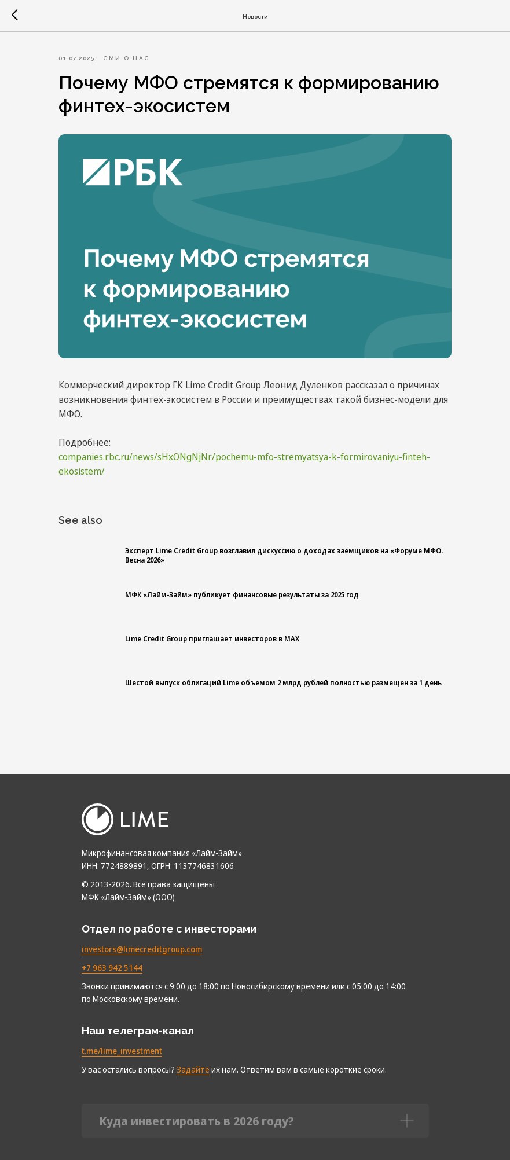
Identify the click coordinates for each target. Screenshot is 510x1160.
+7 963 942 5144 (112, 960)
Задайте (193, 1062)
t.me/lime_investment (122, 1043)
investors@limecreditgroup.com (142, 942)
